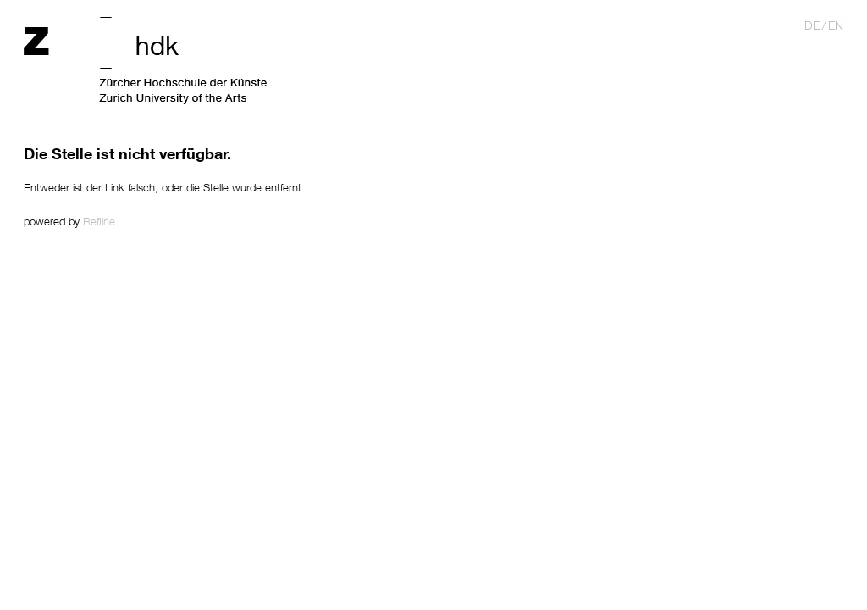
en (835, 25)
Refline (99, 221)
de (812, 25)
